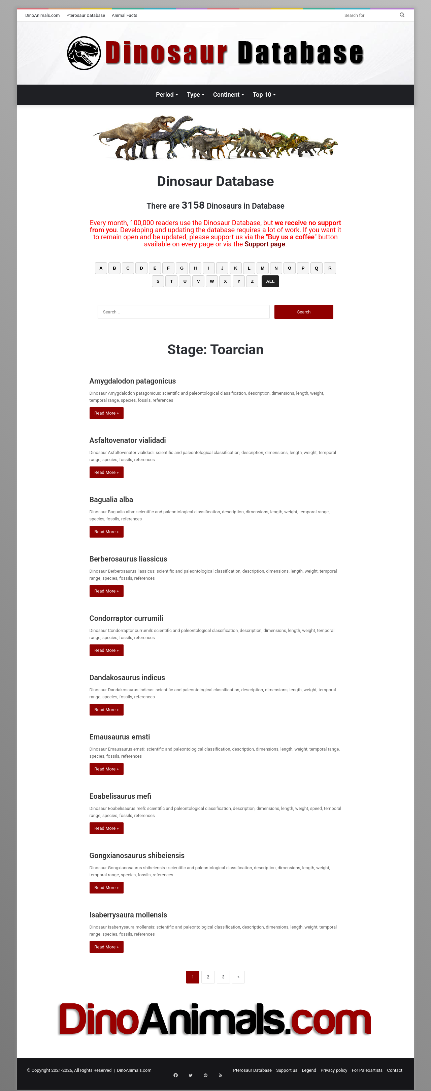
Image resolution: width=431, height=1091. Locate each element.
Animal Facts (124, 15)
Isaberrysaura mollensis (144, 914)
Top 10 (262, 94)
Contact (394, 1070)
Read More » (107, 413)
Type (193, 94)
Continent (226, 94)
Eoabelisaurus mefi (133, 795)
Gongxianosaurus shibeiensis (157, 854)
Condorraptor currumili (141, 617)
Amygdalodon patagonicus (150, 380)
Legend (309, 1070)
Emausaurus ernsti (132, 736)
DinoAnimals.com (42, 15)
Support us (286, 1070)
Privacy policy (334, 1070)
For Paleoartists (367, 1070)
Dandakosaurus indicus (142, 677)
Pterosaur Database (86, 15)
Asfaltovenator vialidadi (143, 439)
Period (165, 94)
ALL (270, 281)
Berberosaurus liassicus (144, 558)
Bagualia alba (120, 499)
